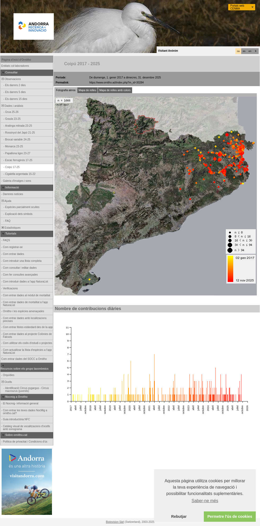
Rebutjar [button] (179, 516)
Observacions (11, 79)
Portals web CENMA (237, 7)
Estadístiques (11, 227)
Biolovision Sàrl (115, 521)
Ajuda (6, 201)
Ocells (6, 382)
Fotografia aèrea (65, 90)
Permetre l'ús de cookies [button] (229, 516)
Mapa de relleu (87, 90)
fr (256, 51)
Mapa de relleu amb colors (115, 90)
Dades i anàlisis (12, 105)
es (244, 51)
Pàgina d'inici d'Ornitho (16, 59)
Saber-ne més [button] (205, 500)
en (250, 51)
